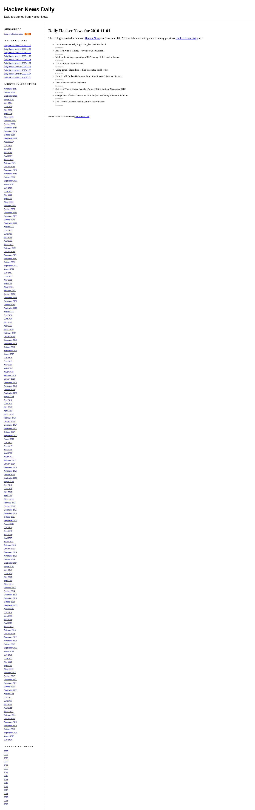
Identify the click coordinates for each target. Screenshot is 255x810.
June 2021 (8, 276)
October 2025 (9, 92)
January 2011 (9, 719)
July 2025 (8, 103)
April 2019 (8, 368)
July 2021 (8, 273)
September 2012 (10, 648)
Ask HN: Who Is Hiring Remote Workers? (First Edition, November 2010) (90, 89)
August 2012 (9, 651)
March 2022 (8, 245)
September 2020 (10, 308)
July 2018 (8, 400)
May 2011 (8, 704)
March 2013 (8, 627)
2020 (6, 769)
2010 (6, 804)
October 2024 (9, 135)
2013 (6, 794)
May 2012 (8, 662)
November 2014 (10, 556)
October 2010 (9, 729)
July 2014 (8, 570)
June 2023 (8, 191)
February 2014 (10, 588)
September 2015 (10, 520)
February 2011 (10, 715)
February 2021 (10, 291)
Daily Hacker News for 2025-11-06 (17, 67)
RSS (28, 34)
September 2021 (10, 266)
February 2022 (10, 248)
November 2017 (10, 428)
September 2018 (10, 393)
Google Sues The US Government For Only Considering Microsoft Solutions (91, 95)
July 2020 (8, 315)
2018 (6, 776)
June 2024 (8, 149)
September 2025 (10, 96)
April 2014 (8, 581)
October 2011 (9, 687)
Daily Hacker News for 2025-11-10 (17, 53)
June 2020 (8, 319)
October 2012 (9, 644)
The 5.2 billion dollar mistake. (69, 63)
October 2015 (9, 517)
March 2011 (8, 712)
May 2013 (8, 620)
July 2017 (8, 443)
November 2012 (10, 641)
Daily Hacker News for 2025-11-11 (17, 49)
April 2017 (8, 453)
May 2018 (8, 407)
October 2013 (9, 602)
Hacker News (92, 38)
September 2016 (10, 478)
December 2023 (10, 170)
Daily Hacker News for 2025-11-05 (17, 70)
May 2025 (8, 110)
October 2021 (9, 262)
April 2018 (8, 411)
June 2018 (8, 404)
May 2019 (8, 365)
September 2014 (10, 563)
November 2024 (10, 131)
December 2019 (10, 340)
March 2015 (8, 542)
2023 (6, 758)
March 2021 (8, 287)
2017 (6, 779)
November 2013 (10, 598)
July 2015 (8, 528)
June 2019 (8, 361)
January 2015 (9, 549)
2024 (6, 755)
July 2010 (8, 740)
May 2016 (8, 492)
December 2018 (10, 383)
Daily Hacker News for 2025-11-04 (17, 74)
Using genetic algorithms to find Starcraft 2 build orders (81, 69)
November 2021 (10, 259)
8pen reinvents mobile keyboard (70, 82)
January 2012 (9, 676)
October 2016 (9, 474)
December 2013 (10, 595)
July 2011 (8, 697)
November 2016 (10, 471)
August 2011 (9, 694)
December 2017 (10, 425)
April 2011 (8, 708)
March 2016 (8, 499)
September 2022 (10, 223)
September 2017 (10, 436)
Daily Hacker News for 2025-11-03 (17, 77)
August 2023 (9, 184)
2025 (6, 751)
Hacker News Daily (29, 9)
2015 (6, 787)
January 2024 (9, 167)
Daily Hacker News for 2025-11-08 (17, 60)
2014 (6, 790)
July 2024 (8, 145)
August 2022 (9, 227)
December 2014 (10, 552)
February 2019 (10, 375)
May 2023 (8, 195)
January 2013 (9, 634)
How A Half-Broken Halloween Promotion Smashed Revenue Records (88, 76)
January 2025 (9, 124)
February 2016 (10, 503)
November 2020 (10, 301)
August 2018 (9, 397)
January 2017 (9, 464)
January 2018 (9, 421)
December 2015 (10, 510)
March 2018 (8, 414)
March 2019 (8, 372)
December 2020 (10, 298)
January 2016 (9, 506)
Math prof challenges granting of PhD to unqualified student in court (87, 57)
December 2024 (10, 128)
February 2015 (10, 545)
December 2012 (10, 637)
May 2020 (8, 322)
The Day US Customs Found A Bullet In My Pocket (79, 101)
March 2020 (8, 329)
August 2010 (9, 736)
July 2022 (8, 230)
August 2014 (9, 566)
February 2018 (10, 418)
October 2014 (9, 559)
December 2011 (10, 680)
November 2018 (10, 386)
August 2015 (9, 524)
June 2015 (8, 531)
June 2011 (8, 701)
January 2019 (9, 379)
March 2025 (8, 117)
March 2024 (8, 160)
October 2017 (9, 432)
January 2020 (9, 337)
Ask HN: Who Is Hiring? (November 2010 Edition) (79, 50)
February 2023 (10, 206)
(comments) (59, 48)
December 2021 (10, 255)
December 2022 (10, 213)
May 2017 (8, 450)
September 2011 (10, 690)
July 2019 (8, 358)
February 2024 (10, 163)
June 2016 (8, 489)
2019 (6, 772)
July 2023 (8, 188)
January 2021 (9, 294)
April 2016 (8, 496)
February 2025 (10, 121)
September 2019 (10, 351)
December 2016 (10, 467)
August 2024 (9, 142)
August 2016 (9, 482)
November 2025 (10, 89)
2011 (6, 801)
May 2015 (8, 535)
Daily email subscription (13, 34)
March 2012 (8, 669)
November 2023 (10, 174)
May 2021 (8, 280)
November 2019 (10, 344)
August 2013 (9, 609)
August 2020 (9, 312)
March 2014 (8, 584)
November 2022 (10, 216)
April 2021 (8, 283)
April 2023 (8, 199)
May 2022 (8, 237)
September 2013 (10, 605)
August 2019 (9, 354)
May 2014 (8, 577)
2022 (6, 762)
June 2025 (8, 107)
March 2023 (8, 202)
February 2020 (10, 333)
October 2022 (9, 220)
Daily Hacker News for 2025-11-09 (17, 56)
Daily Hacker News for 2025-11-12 (17, 46)
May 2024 (8, 153)
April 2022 (8, 241)
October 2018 (9, 390)
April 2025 (8, 114)
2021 (6, 765)
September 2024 (10, 138)
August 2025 (9, 99)
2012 (6, 797)
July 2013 (8, 612)
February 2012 (10, 673)
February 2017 (10, 460)
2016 (6, 783)
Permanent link (82, 116)
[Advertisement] (114, 134)
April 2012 (8, 666)
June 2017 (8, 446)
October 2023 (9, 177)
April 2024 (8, 156)
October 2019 (9, 347)
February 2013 (10, 630)
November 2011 (10, 683)
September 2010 (10, 733)
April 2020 (8, 326)
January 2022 (9, 252)
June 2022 (8, 234)
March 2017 (8, 457)
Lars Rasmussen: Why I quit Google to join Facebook (80, 44)
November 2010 (10, 726)
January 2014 (9, 591)
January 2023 (9, 209)
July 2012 (8, 655)
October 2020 (9, 305)
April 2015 (8, 538)
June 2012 (8, 658)
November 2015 (10, 513)
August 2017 (9, 439)
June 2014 (8, 574)
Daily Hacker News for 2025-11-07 (17, 63)
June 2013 (8, 616)
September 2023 (10, 181)
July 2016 (8, 485)
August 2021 (9, 269)
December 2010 (10, 722)
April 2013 (8, 623)
